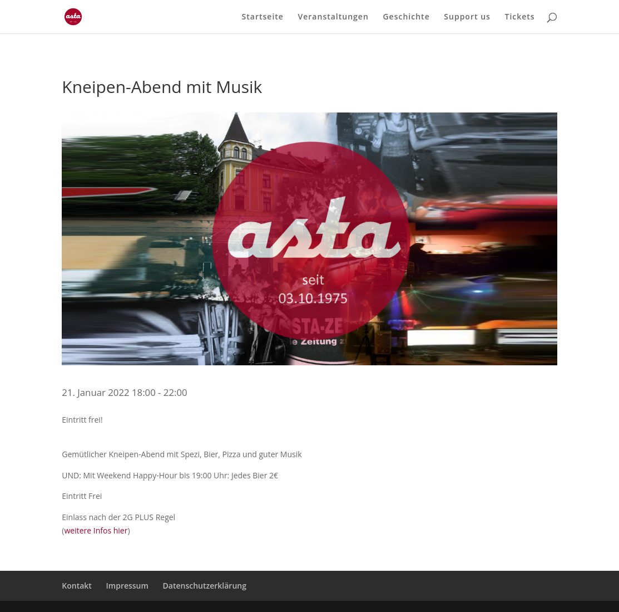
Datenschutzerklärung (204, 585)
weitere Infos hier (95, 530)
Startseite (263, 17)
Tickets (519, 17)
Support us (467, 17)
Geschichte (406, 17)
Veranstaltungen (333, 17)
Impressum (127, 585)
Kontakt (77, 585)
